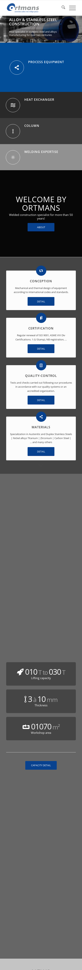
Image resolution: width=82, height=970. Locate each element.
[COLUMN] (13, 131)
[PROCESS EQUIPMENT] (17, 67)
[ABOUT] (41, 227)
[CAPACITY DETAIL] (41, 765)
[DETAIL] (41, 301)
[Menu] (70, 8)
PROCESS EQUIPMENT (46, 62)
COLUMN (31, 126)
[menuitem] (61, 8)
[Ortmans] (34, 8)
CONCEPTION (41, 281)
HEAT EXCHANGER (39, 99)
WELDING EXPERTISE (41, 152)
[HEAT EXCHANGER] (13, 105)
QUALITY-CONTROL (41, 376)
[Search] (61, 8)
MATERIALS (41, 427)
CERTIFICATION (41, 328)
